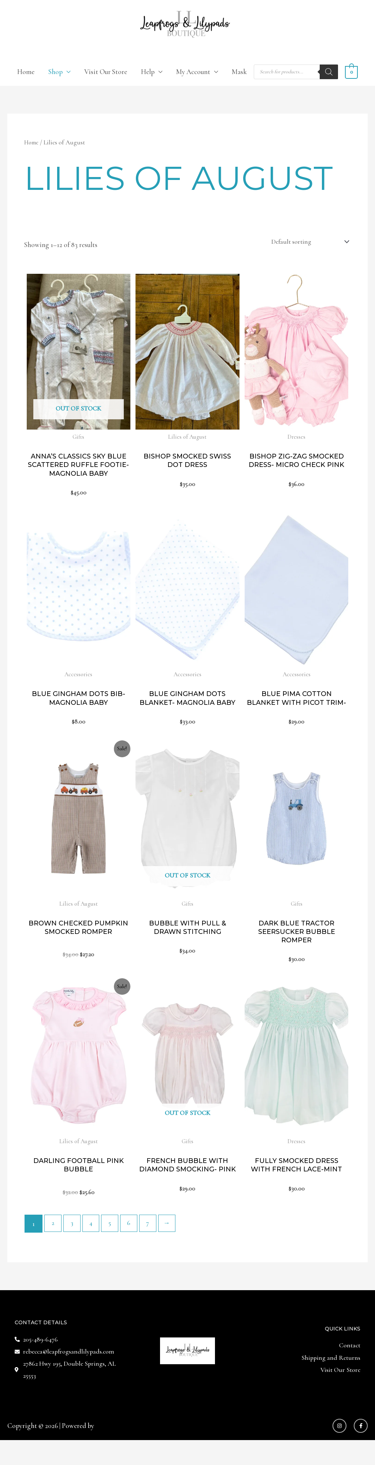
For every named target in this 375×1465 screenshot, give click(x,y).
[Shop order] (305, 242)
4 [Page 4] (93, 1247)
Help (148, 72)
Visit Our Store (105, 72)
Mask (239, 72)
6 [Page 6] (133, 1247)
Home (25, 72)
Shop (55, 72)
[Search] (329, 72)
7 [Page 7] (153, 1247)
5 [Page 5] (113, 1247)
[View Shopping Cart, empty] (351, 72)
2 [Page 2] (53, 1247)
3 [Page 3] (73, 1247)
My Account (193, 72)
